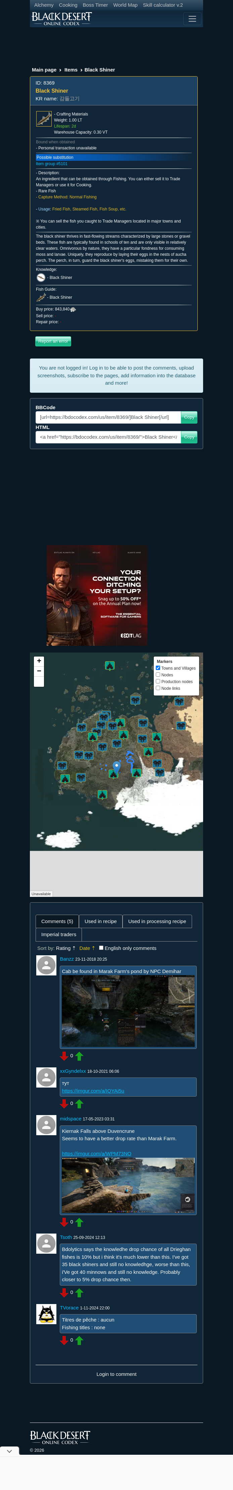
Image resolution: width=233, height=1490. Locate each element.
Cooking (68, 5)
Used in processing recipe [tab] (157, 921)
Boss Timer (95, 5)
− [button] (39, 672)
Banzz (67, 959)
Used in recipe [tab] (101, 921)
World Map (125, 5)
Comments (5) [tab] (57, 921)
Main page (44, 70)
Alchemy (44, 5)
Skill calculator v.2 (163, 5)
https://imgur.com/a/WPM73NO (96, 1153)
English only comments (130, 948)
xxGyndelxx (73, 1071)
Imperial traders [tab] (58, 934)
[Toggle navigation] (192, 18)
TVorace (69, 1307)
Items (71, 70)
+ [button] (39, 662)
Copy (189, 417)
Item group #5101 (51, 163)
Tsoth (66, 1237)
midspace (70, 1118)
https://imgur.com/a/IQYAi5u (93, 1091)
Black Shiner (61, 278)
